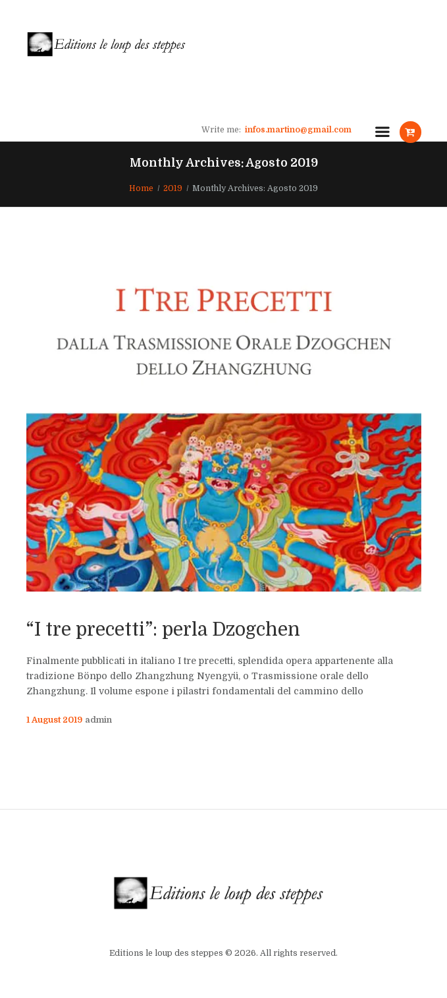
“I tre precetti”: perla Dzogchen (163, 629)
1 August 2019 (54, 720)
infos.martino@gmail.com (298, 129)
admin (98, 720)
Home (141, 188)
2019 (172, 188)
